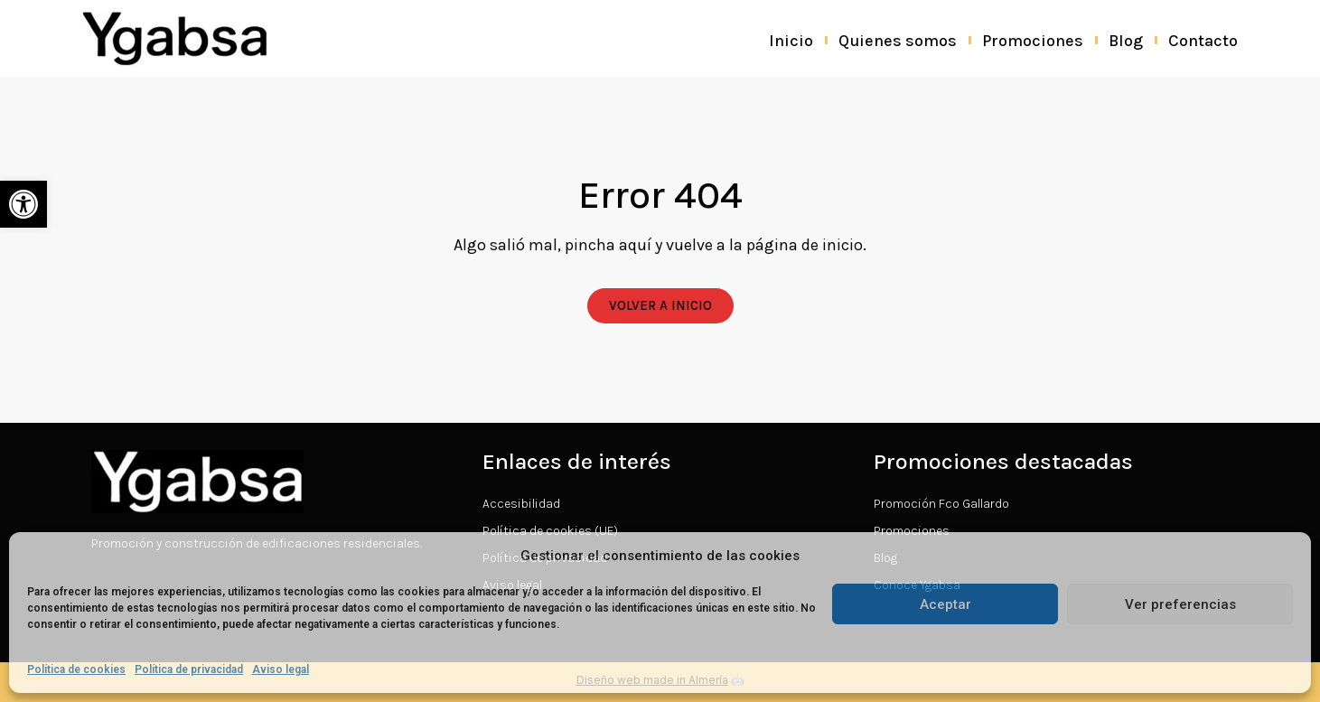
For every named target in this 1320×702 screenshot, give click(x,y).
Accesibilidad (521, 503)
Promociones (1032, 41)
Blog (1126, 41)
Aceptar (945, 604)
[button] (23, 204)
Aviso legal (280, 669)
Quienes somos (897, 41)
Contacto (1203, 41)
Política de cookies (76, 669)
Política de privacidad (189, 669)
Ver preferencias (1180, 604)
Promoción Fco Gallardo (941, 503)
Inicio (791, 41)
